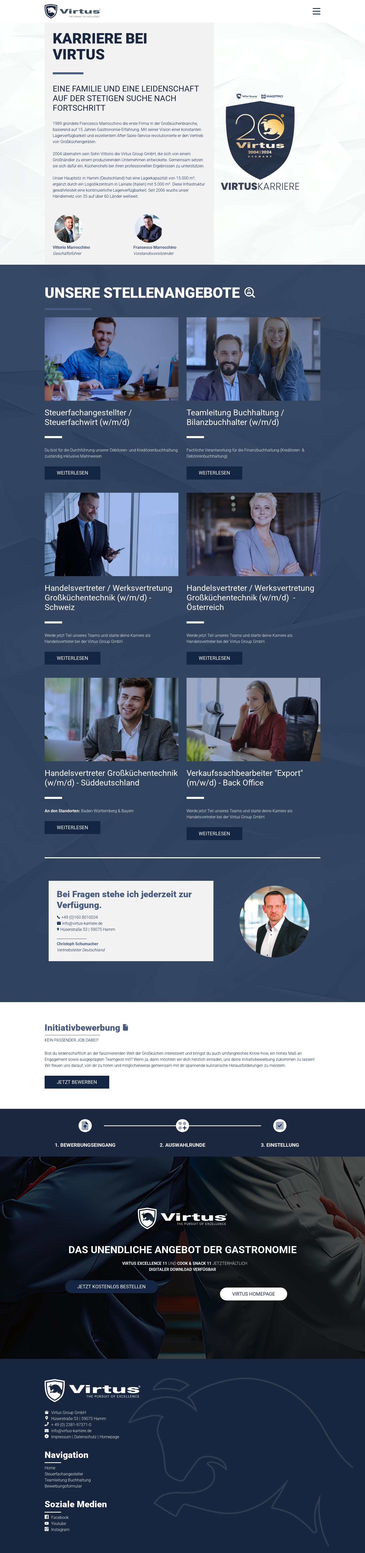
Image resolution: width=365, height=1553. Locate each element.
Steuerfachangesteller (64, 1474)
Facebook (60, 1517)
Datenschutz (85, 1436)
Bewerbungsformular (63, 1486)
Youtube (58, 1523)
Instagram (60, 1529)
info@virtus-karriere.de (71, 1430)
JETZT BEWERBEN (77, 1082)
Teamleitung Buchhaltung (68, 1480)
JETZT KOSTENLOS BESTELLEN (111, 1287)
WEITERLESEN (72, 473)
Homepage (109, 1436)
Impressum (61, 1436)
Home (50, 1468)
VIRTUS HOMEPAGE (253, 1294)
